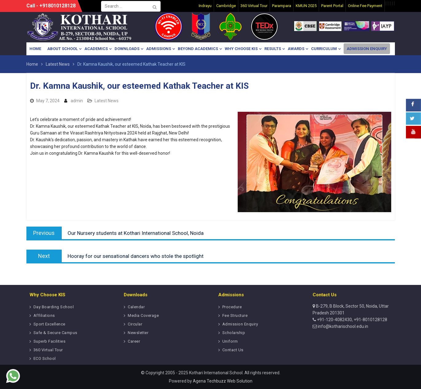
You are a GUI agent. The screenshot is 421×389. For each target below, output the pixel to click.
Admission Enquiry (367, 48)
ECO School (44, 358)
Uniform (230, 341)
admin (77, 100)
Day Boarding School (53, 307)
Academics (96, 48)
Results (272, 48)
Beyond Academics (198, 48)
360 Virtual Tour (48, 350)
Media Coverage (143, 315)
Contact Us (233, 350)
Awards (296, 48)
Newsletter (138, 332)
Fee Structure (235, 315)
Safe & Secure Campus (55, 332)
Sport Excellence (49, 324)
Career (134, 341)
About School (62, 48)
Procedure (232, 307)
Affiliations (44, 315)
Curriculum (324, 48)
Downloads (127, 48)
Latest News (107, 100)
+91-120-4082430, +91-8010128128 (351, 319)
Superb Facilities (49, 341)
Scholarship (233, 332)
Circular (135, 324)
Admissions (158, 48)
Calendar (136, 307)
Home (35, 48)
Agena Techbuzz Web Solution (222, 381)
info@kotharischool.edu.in (342, 326)
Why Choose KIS (241, 48)
